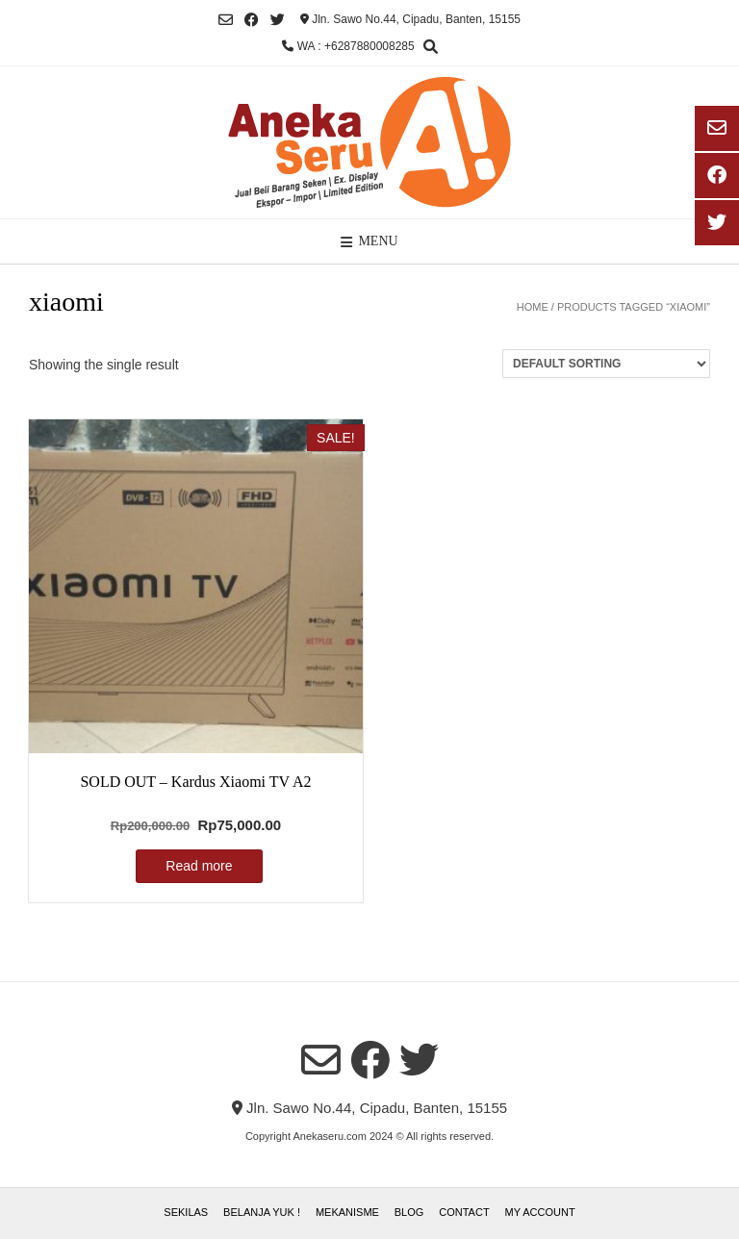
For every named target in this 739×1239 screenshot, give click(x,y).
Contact (464, 1212)
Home (532, 307)
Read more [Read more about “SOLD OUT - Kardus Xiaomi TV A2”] (199, 865)
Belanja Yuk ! (261, 1212)
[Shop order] (606, 363)
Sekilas (186, 1212)
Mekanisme (347, 1212)
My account (540, 1212)
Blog (409, 1212)
